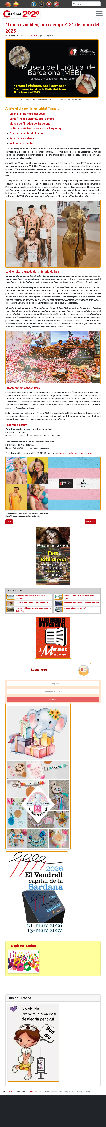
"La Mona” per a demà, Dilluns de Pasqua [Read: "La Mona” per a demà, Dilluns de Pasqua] (32, 602)
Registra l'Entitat (23, 946)
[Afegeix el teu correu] (53, 691)
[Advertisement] (53, 985)
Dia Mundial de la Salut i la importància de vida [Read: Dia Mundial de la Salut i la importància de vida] (81, 602)
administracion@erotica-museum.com (74, 453)
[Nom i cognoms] (53, 683)
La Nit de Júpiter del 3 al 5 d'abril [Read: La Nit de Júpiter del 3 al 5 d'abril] (76, 608)
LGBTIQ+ (33, 36)
